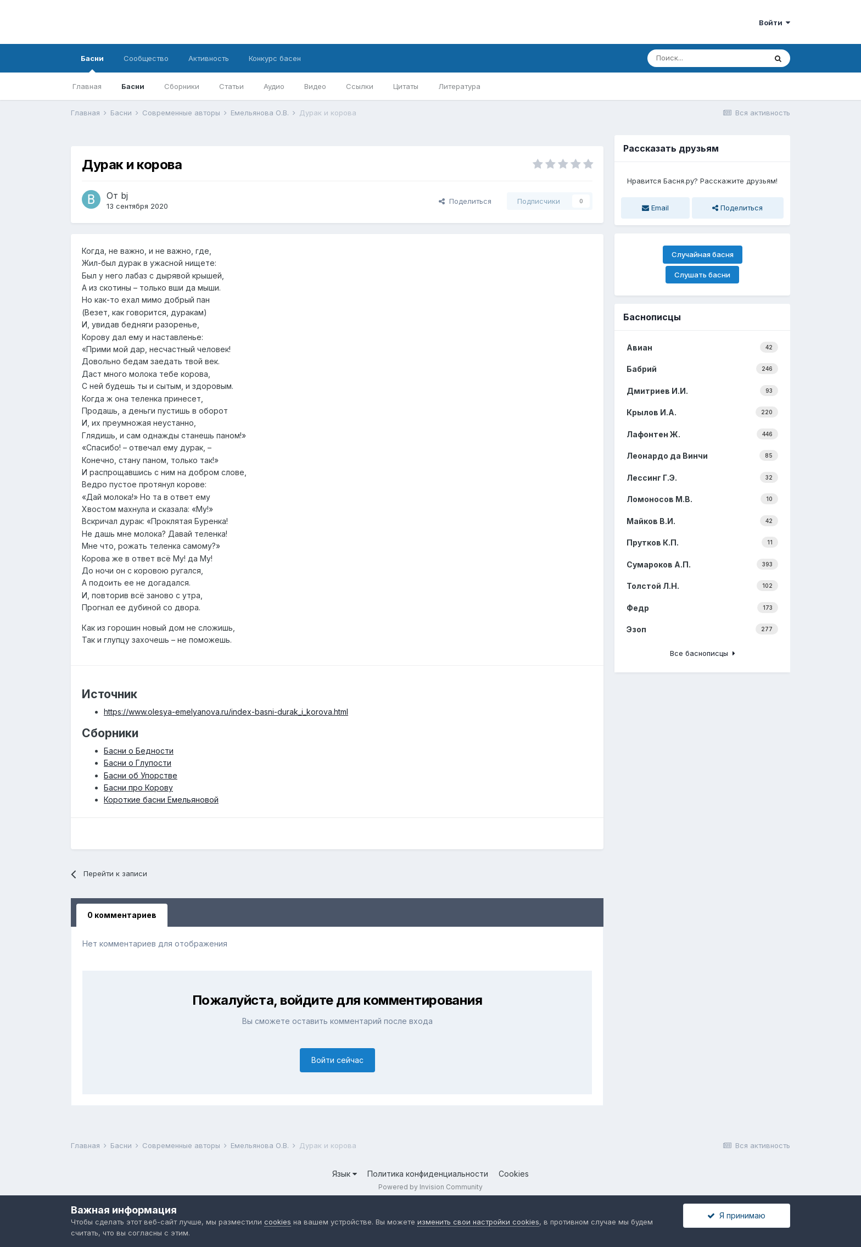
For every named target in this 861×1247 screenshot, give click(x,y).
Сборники (181, 86)
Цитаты (405, 86)
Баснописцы (652, 316)
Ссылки (359, 86)
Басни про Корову (138, 787)
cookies (277, 1221)
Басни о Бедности (139, 750)
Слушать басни (702, 274)
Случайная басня (703, 254)
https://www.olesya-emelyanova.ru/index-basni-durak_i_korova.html (226, 711)
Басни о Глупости (137, 762)
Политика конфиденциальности (427, 1173)
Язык (344, 1173)
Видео (315, 86)
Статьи (231, 86)
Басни (92, 63)
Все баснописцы (702, 653)
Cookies (514, 1173)
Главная (87, 86)
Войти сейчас (337, 1060)
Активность (208, 58)
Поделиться (465, 201)
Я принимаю (736, 1215)
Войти (774, 22)
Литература (459, 86)
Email (655, 207)
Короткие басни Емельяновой (161, 799)
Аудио (274, 86)
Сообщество (146, 58)
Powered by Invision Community (430, 1187)
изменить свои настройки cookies (478, 1221)
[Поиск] (706, 58)
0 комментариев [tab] (121, 915)
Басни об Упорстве (140, 775)
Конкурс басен (275, 58)
